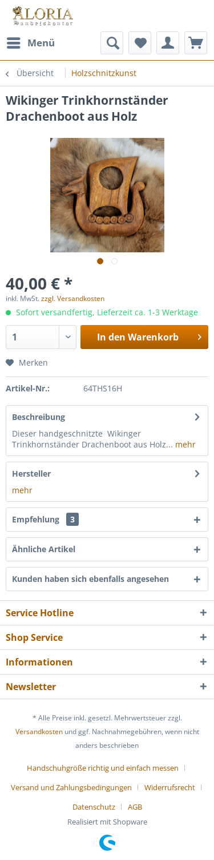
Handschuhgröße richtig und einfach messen (103, 768)
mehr (184, 444)
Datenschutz (93, 807)
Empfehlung (45, 519)
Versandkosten (39, 731)
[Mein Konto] (167, 42)
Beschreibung (38, 416)
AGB (135, 807)
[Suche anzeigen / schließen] (111, 42)
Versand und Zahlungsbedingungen (71, 787)
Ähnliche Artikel (43, 549)
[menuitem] (30, 42)
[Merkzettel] (139, 42)
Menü (31, 41)
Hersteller (31, 473)
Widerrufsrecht (169, 787)
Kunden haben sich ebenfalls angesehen (90, 578)
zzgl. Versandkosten (72, 298)
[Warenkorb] (195, 42)
